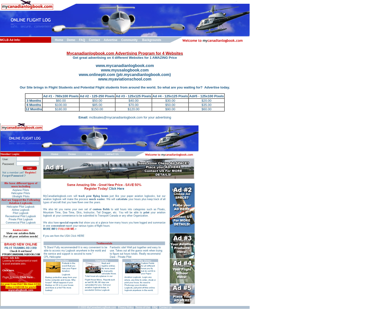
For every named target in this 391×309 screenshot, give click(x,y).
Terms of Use (143, 307)
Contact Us (165, 307)
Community (129, 40)
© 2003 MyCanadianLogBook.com (97, 307)
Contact (94, 40)
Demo (71, 40)
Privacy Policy (125, 307)
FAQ (82, 40)
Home (59, 40)
